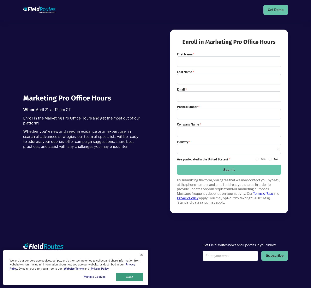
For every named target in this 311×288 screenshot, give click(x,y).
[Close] (141, 254)
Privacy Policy (187, 198)
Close (129, 276)
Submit (229, 170)
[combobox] (229, 149)
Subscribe (275, 255)
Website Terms (74, 268)
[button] (229, 170)
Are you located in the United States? (204, 159)
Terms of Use (263, 194)
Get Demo (276, 10)
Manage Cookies (95, 276)
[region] (75, 267)
